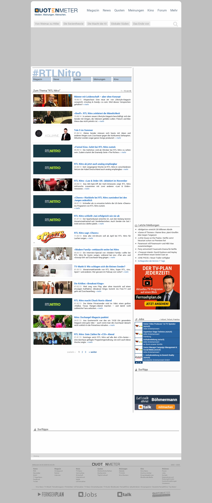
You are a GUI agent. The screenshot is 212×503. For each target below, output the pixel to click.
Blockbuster (115, 487)
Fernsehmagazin (58, 487)
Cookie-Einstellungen (169, 481)
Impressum (166, 483)
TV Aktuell (47, 487)
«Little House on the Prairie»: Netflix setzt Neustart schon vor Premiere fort (156, 239)
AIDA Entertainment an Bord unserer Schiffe (155, 326)
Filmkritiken (69, 487)
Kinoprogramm (146, 487)
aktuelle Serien (135, 487)
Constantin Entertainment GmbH (154, 357)
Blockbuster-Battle (147, 477)
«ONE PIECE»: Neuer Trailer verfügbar (154, 257)
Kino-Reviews (123, 475)
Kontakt (164, 475)
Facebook (36, 479)
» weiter (93, 351)
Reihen (56, 473)
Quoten (119, 10)
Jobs (164, 473)
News (107, 10)
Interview (57, 475)
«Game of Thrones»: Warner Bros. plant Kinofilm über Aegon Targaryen (158, 233)
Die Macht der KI (97, 23)
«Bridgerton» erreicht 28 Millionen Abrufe (155, 229)
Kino (150, 10)
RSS (34, 471)
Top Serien (172, 487)
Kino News (39, 487)
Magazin (93, 10)
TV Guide (107, 487)
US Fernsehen (78, 487)
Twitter (35, 481)
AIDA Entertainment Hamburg (153, 334)
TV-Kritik (122, 473)
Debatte (121, 471)
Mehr (174, 10)
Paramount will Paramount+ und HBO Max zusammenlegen (156, 244)
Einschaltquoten (97, 487)
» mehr (86, 104)
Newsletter (36, 473)
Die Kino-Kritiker (146, 473)
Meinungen (136, 10)
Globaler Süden (120, 23)
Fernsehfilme (124, 487)
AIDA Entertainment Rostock (156, 349)
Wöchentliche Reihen (104, 471)
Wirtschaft (79, 475)
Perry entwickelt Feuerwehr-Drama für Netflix (157, 249)
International (80, 477)
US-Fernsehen (80, 481)
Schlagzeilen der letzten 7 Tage (151, 261)
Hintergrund (58, 471)
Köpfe (78, 479)
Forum (162, 10)
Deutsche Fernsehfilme (160, 487)
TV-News (79, 471)
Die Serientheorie (73, 23)
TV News (87, 487)
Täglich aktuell (102, 475)
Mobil (35, 475)
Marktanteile (101, 473)
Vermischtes (80, 473)
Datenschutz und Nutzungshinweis (168, 478)
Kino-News (144, 471)
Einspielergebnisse (147, 475)
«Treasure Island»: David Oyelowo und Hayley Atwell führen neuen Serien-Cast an (157, 253)
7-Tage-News (37, 477)
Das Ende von (141, 23)
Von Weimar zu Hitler (47, 23)
